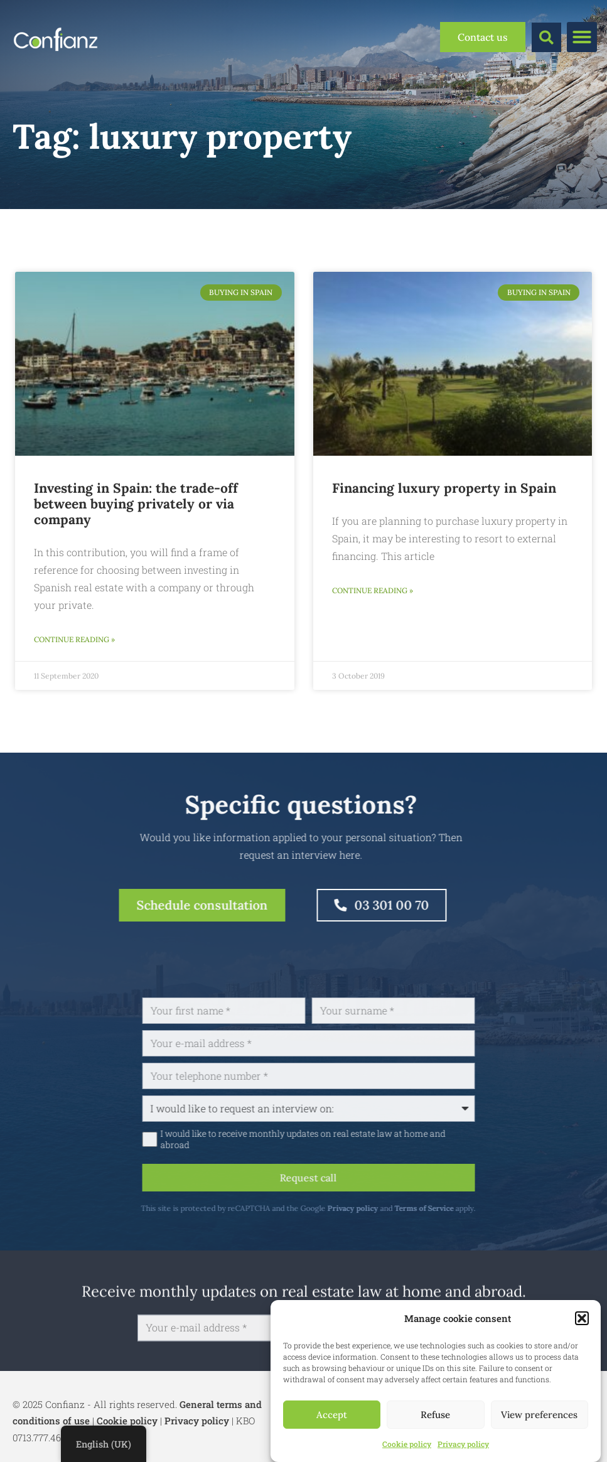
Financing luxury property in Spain (444, 488)
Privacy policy (463, 1444)
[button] (582, 1318)
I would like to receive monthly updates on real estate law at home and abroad (350, 1139)
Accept (331, 1415)
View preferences (539, 1415)
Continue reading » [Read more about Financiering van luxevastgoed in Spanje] (372, 590)
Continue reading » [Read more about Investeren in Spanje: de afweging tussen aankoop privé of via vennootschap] (74, 639)
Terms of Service (472, 1208)
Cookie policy (406, 1444)
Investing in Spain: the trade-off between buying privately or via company (136, 504)
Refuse (435, 1415)
